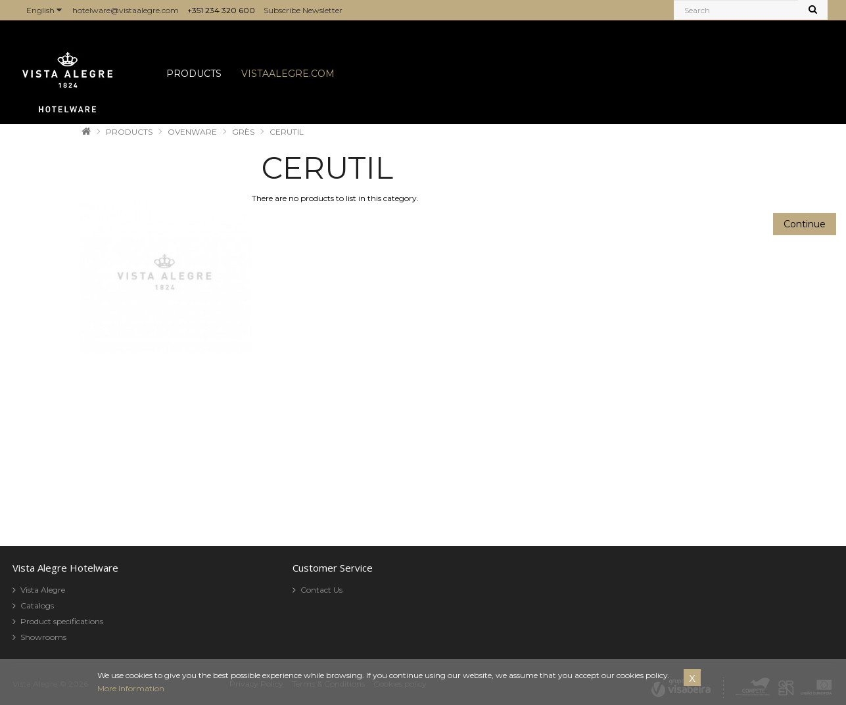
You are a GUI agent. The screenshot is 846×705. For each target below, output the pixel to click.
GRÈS (243, 132)
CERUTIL (287, 132)
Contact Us (321, 590)
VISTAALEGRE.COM (288, 74)
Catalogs (37, 605)
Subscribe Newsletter (303, 10)
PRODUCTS (194, 74)
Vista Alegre (42, 590)
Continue (805, 224)
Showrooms (43, 637)
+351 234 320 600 (221, 10)
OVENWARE (192, 132)
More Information (130, 688)
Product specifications (61, 621)
